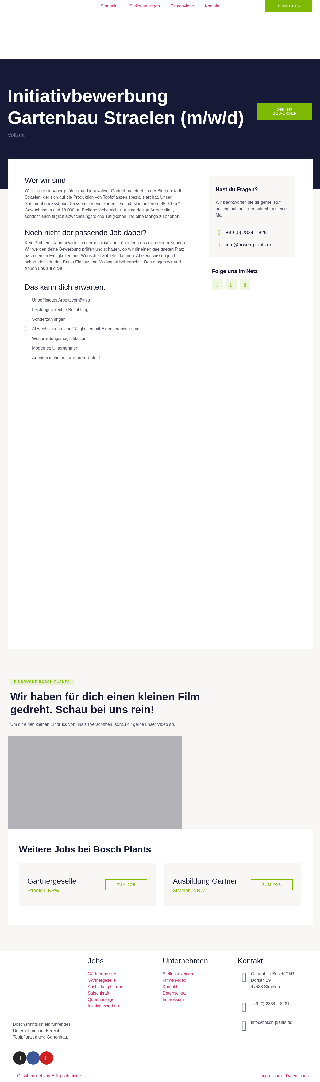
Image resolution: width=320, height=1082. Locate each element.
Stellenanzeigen (144, 6)
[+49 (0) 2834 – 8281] (244, 1007)
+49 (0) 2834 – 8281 (247, 232)
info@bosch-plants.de (249, 244)
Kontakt (212, 6)
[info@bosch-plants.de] (244, 1026)
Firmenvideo (182, 6)
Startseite (110, 6)
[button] (42, 682)
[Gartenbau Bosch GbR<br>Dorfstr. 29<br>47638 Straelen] (244, 977)
